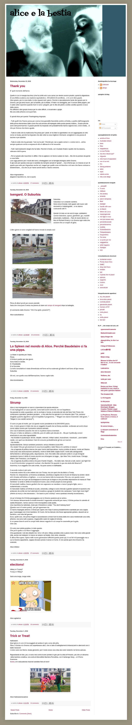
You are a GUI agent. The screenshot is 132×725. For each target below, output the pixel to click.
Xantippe (103, 247)
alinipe (104, 88)
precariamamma (105, 224)
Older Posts (86, 710)
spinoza (102, 277)
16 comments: (34, 624)
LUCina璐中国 (106, 350)
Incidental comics (106, 259)
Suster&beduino (105, 229)
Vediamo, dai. (105, 375)
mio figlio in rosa (105, 217)
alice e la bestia (40, 13)
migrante (103, 156)
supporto (103, 280)
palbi (102, 353)
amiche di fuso (105, 138)
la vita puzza (105, 401)
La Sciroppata (106, 398)
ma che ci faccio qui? (107, 154)
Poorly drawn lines (106, 262)
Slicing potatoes (105, 166)
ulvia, (13, 662)
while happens (105, 245)
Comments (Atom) (25, 714)
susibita (102, 227)
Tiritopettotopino (105, 232)
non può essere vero (107, 219)
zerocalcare (104, 287)
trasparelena (104, 235)
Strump (15, 402)
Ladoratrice (105, 368)
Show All (120, 441)
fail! (101, 272)
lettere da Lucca (105, 212)
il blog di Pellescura (108, 346)
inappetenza (104, 149)
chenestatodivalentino (109, 435)
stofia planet (104, 317)
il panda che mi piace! (107, 275)
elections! (17, 564)
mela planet (104, 312)
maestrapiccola (105, 214)
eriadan (102, 269)
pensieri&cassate (105, 222)
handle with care (105, 206)
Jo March (103, 209)
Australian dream (105, 141)
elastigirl (102, 204)
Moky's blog (105, 357)
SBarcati (104, 383)
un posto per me (105, 240)
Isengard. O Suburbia (25, 194)
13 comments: (34, 391)
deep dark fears (105, 267)
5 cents (102, 188)
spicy (101, 169)
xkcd (101, 285)
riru (101, 164)
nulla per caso (106, 379)
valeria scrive (104, 174)
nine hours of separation (108, 159)
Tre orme (103, 237)
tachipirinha (105, 422)
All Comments (105, 128)
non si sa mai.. (105, 161)
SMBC (102, 264)
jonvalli (102, 309)
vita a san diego (105, 177)
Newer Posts (15, 710)
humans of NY (104, 307)
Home (51, 710)
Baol (101, 201)
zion (101, 250)
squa (101, 172)
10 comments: (35, 335)
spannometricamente (108, 329)
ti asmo (102, 282)
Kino (102, 439)
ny (101, 315)
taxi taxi (102, 320)
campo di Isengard (54, 305)
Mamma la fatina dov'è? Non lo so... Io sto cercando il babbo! (110, 363)
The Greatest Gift (107, 394)
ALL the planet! (105, 297)
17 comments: (34, 183)
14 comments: (34, 703)
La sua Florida (104, 151)
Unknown (105, 85)
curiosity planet (105, 302)
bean (101, 143)
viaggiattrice (104, 242)
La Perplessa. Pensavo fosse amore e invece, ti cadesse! (109, 417)
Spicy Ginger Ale (107, 337)
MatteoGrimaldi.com (108, 333)
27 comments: (34, 553)
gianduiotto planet (106, 304)
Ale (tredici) (104, 194)
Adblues (102, 191)
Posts (102, 124)
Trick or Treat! (20, 635)
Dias (101, 146)
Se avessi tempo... (107, 426)
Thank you (17, 86)
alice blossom (106, 372)
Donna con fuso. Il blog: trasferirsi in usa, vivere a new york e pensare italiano (110, 388)
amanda (102, 196)
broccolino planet (105, 299)
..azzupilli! (103, 186)
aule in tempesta (105, 199)
